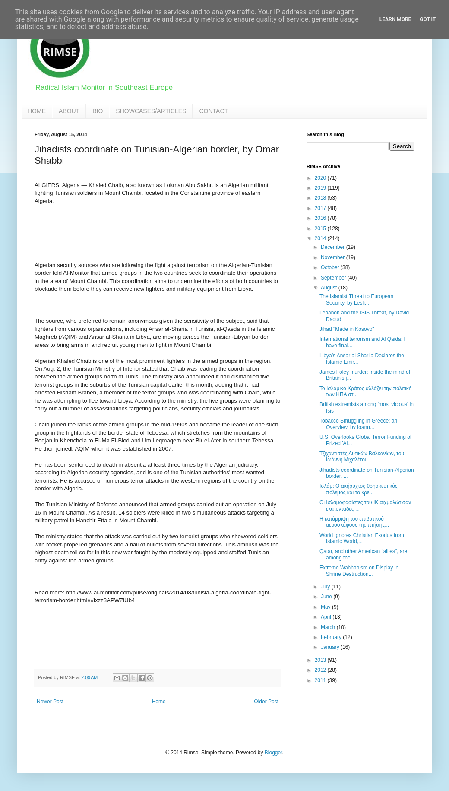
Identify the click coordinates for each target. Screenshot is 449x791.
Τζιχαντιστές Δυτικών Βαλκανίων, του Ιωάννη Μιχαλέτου (361, 457)
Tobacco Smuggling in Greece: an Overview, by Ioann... (358, 424)
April (326, 617)
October (331, 267)
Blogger (273, 753)
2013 (321, 660)
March (329, 627)
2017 (321, 208)
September (334, 278)
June (327, 597)
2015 (321, 229)
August (329, 288)
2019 (321, 188)
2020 (321, 178)
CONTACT (213, 111)
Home (159, 702)
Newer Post (50, 702)
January (331, 647)
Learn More (395, 19)
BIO (97, 111)
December (333, 247)
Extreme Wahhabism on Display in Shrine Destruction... (358, 571)
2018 (321, 198)
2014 (321, 238)
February (332, 637)
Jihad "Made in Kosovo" (346, 329)
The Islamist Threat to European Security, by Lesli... (356, 299)
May (326, 607)
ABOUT (69, 111)
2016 (321, 218)
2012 (321, 670)
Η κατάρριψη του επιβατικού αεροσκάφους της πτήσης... (354, 522)
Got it (428, 19)
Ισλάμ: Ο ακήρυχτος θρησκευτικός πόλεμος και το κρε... (358, 489)
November (333, 257)
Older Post (266, 702)
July (326, 587)
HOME (37, 111)
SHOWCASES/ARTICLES (151, 111)
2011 (321, 680)
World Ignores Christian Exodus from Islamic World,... (361, 538)
